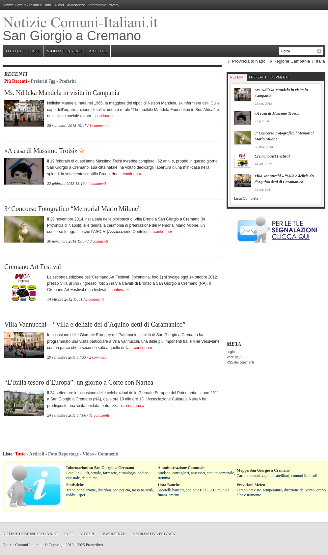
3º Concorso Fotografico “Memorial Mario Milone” (72, 208)
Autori (59, 5)
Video (88, 454)
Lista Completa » (247, 198)
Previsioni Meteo (251, 484)
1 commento (99, 125)
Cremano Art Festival (32, 266)
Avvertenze (76, 5)
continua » (105, 116)
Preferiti (67, 81)
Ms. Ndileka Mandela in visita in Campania (61, 92)
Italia (320, 61)
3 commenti (99, 241)
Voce (234, 357)
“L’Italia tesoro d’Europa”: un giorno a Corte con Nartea (78, 382)
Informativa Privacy (104, 5)
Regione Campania (291, 61)
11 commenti (99, 415)
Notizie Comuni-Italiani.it (22, 5)
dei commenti (240, 362)
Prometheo (94, 544)
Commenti (279, 77)
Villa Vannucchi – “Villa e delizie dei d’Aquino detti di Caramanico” (94, 324)
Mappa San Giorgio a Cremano (263, 470)
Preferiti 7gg (43, 81)
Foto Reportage (23, 51)
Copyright (57, 544)
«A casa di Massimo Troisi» (41, 150)
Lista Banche (169, 484)
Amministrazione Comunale (181, 467)
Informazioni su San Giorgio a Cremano (100, 467)
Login (230, 352)
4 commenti (97, 183)
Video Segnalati (64, 51)
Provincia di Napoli (249, 61)
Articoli (98, 51)
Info (48, 5)
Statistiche (75, 484)
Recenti (237, 77)
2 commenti (95, 299)
